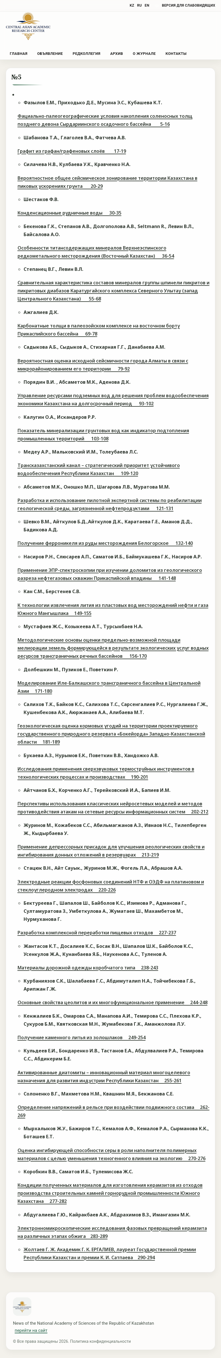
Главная (18, 53)
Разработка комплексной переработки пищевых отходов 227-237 (97, 932)
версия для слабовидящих (188, 5)
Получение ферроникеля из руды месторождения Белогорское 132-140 (105, 543)
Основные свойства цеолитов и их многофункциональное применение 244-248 (112, 1002)
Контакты (175, 53)
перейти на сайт (31, 1330)
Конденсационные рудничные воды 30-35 (69, 213)
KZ (132, 5)
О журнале (144, 53)
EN (147, 5)
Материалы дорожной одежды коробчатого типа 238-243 (88, 968)
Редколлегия (86, 53)
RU (139, 5)
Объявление (50, 53)
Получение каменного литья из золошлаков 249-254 (82, 1037)
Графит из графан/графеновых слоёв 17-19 (72, 151)
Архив (116, 53)
